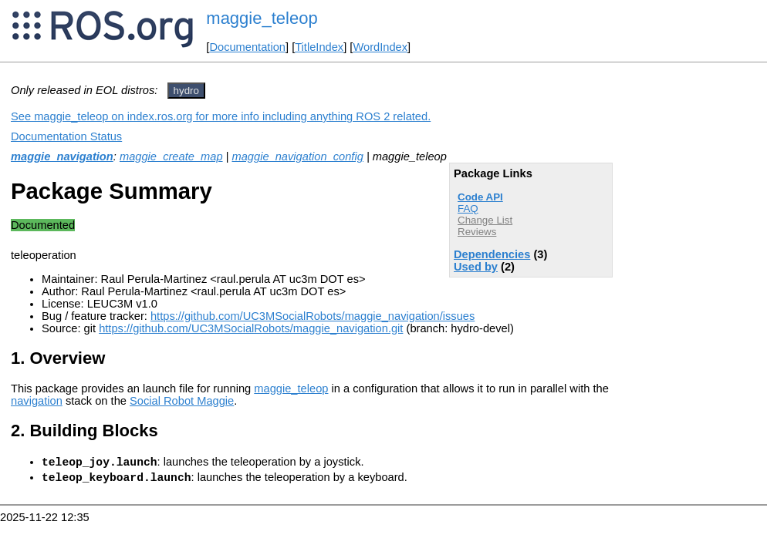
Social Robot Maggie (182, 401)
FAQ (468, 208)
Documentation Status (66, 136)
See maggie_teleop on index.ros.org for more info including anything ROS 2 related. (221, 116)
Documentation (247, 47)
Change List (485, 220)
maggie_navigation (62, 156)
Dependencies (492, 254)
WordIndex (380, 47)
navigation (37, 401)
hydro (186, 90)
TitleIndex (319, 47)
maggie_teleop (261, 18)
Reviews (477, 231)
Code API (480, 197)
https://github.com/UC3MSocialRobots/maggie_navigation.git (251, 328)
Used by (476, 267)
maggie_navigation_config (297, 156)
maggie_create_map (171, 156)
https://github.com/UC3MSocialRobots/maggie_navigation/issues (312, 316)
